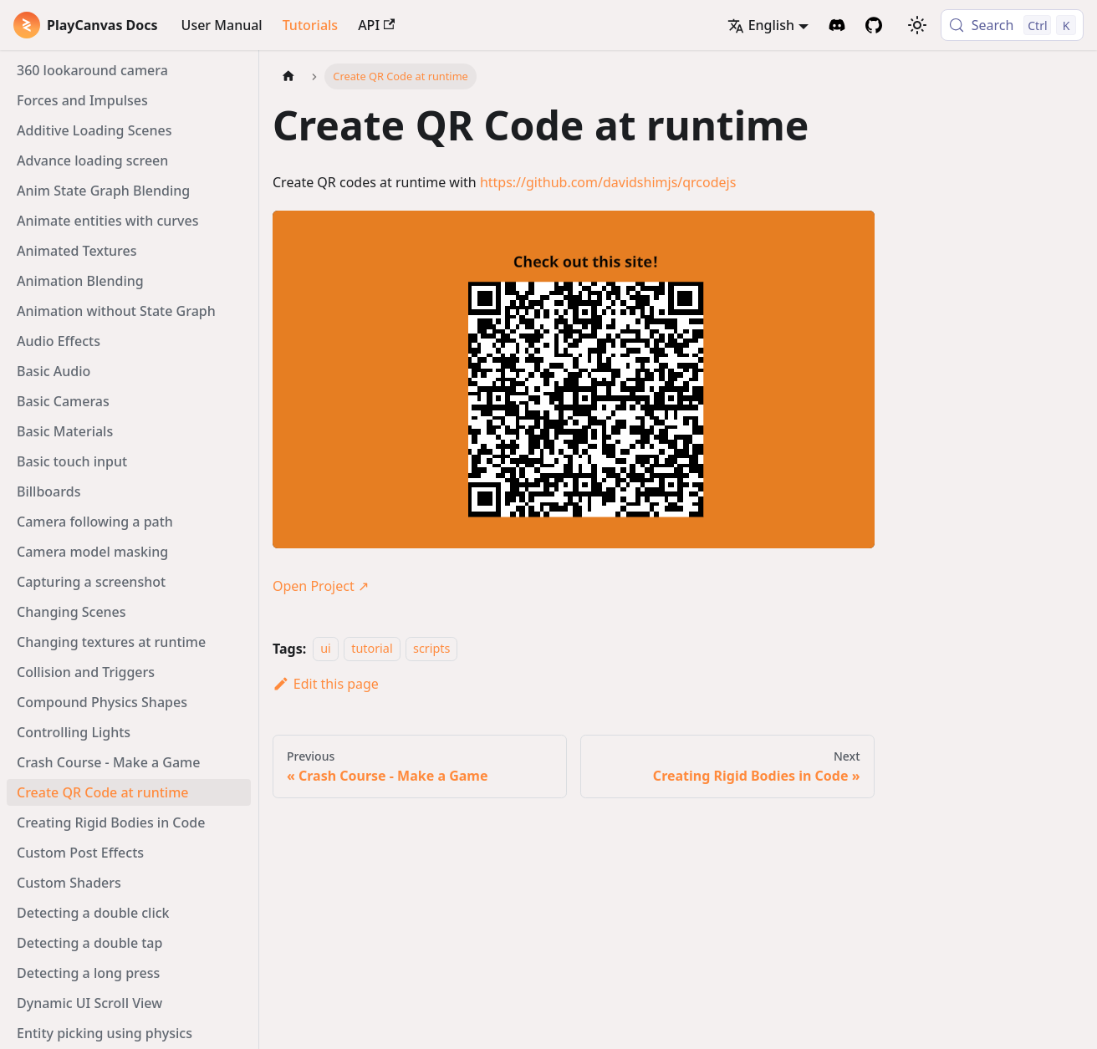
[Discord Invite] (837, 25)
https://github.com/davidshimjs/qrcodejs (608, 182)
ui (325, 649)
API (376, 25)
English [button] (760, 25)
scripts (431, 649)
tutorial (371, 649)
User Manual (222, 25)
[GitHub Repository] (873, 25)
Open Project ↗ (321, 586)
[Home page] (288, 76)
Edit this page (326, 684)
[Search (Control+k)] (1012, 25)
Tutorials (310, 25)
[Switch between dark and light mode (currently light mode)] (917, 25)
